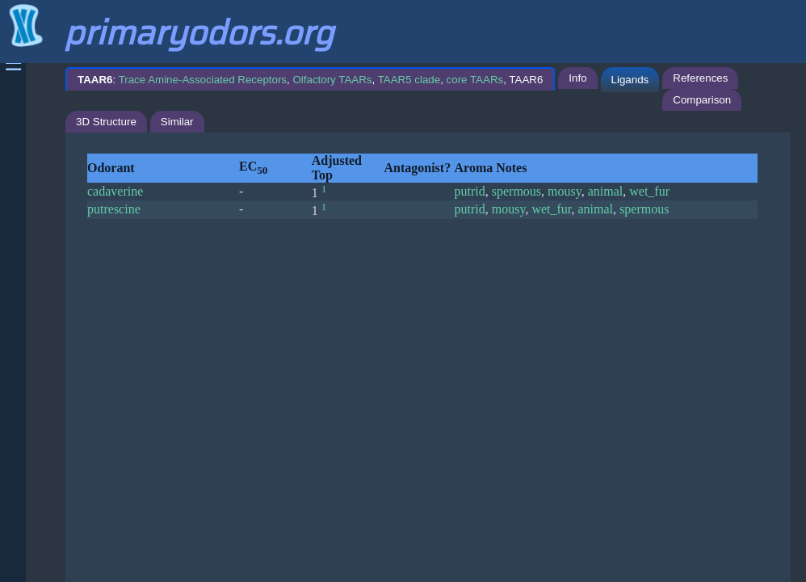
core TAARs (475, 80)
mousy (564, 191)
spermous (516, 191)
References (700, 78)
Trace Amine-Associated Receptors (203, 80)
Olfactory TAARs (332, 80)
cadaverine (115, 191)
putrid (470, 191)
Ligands (630, 80)
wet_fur (649, 191)
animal (605, 191)
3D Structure (106, 122)
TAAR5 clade (409, 80)
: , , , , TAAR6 (310, 80)
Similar (177, 122)
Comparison (702, 100)
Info (577, 78)
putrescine (114, 209)
